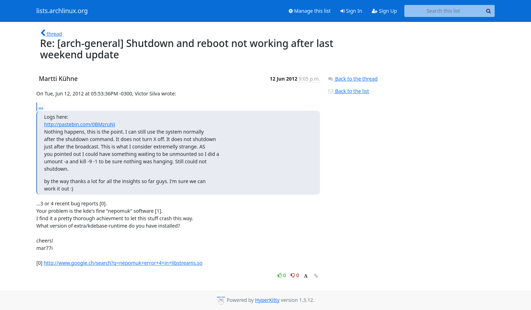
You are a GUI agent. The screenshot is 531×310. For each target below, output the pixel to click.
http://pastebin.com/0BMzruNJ (79, 124)
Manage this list (310, 10)
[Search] (488, 11)
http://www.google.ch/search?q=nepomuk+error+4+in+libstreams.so (123, 262)
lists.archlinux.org (62, 11)
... (40, 106)
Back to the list (348, 91)
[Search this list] (443, 11)
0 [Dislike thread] (295, 275)
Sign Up (384, 10)
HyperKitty (267, 300)
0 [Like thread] (282, 275)
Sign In (351, 10)
